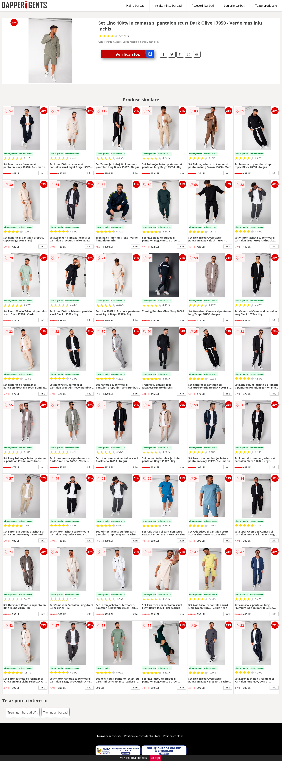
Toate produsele (266, 6)
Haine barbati (135, 6)
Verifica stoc (134, 54)
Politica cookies (173, 736)
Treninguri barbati (55, 712)
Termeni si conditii (109, 736)
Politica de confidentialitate (142, 736)
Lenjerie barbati (234, 6)
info (43, 173)
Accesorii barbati (203, 6)
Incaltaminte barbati (168, 6)
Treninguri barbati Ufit (23, 712)
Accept (155, 758)
